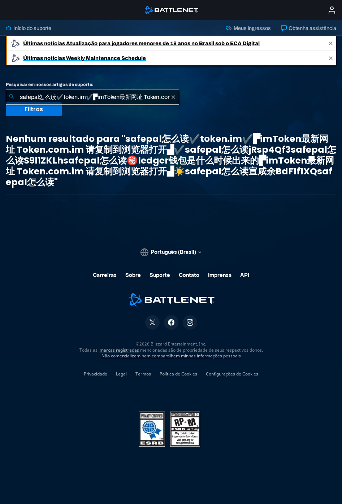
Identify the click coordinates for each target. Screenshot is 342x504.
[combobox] (92, 97)
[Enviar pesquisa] (11, 97)
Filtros (34, 109)
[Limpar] (173, 97)
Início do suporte (28, 28)
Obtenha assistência (308, 28)
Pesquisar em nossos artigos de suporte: (50, 84)
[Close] (330, 43)
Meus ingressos (248, 28)
